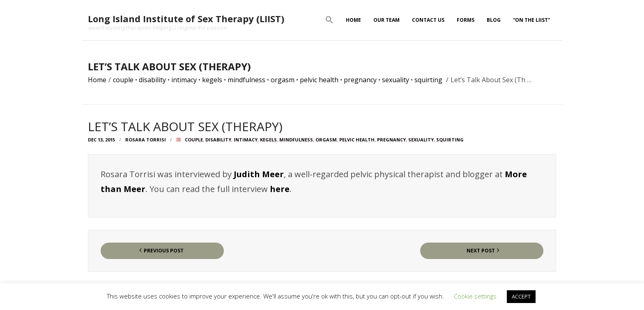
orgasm (282, 79)
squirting (428, 79)
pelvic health (319, 79)
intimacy (184, 79)
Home (353, 19)
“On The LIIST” (531, 19)
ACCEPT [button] (521, 296)
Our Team (386, 19)
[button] (329, 20)
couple (123, 79)
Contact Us (428, 19)
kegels (212, 79)
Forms (465, 19)
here (280, 188)
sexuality (395, 79)
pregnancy (360, 79)
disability (152, 79)
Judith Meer (259, 174)
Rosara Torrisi (145, 139)
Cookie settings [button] (475, 296)
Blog (494, 19)
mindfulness (246, 79)
